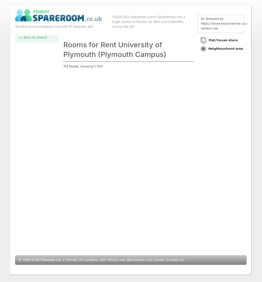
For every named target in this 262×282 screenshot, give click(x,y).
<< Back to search (32, 37)
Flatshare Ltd (50, 260)
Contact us (174, 260)
